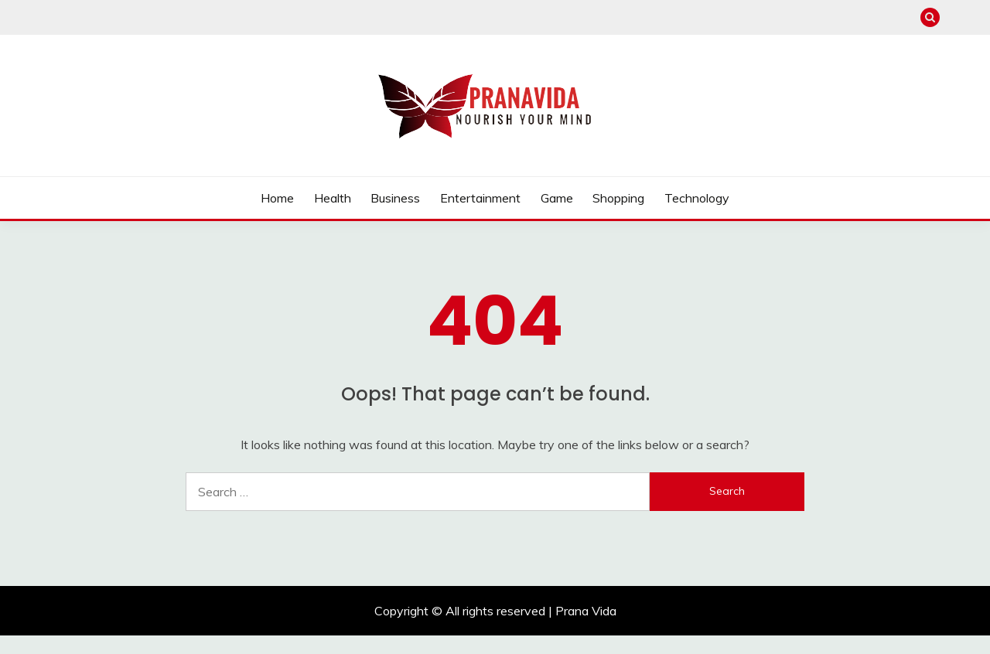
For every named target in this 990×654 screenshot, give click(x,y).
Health (332, 198)
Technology (696, 198)
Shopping (618, 198)
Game (557, 198)
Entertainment (480, 198)
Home (277, 198)
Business (395, 198)
